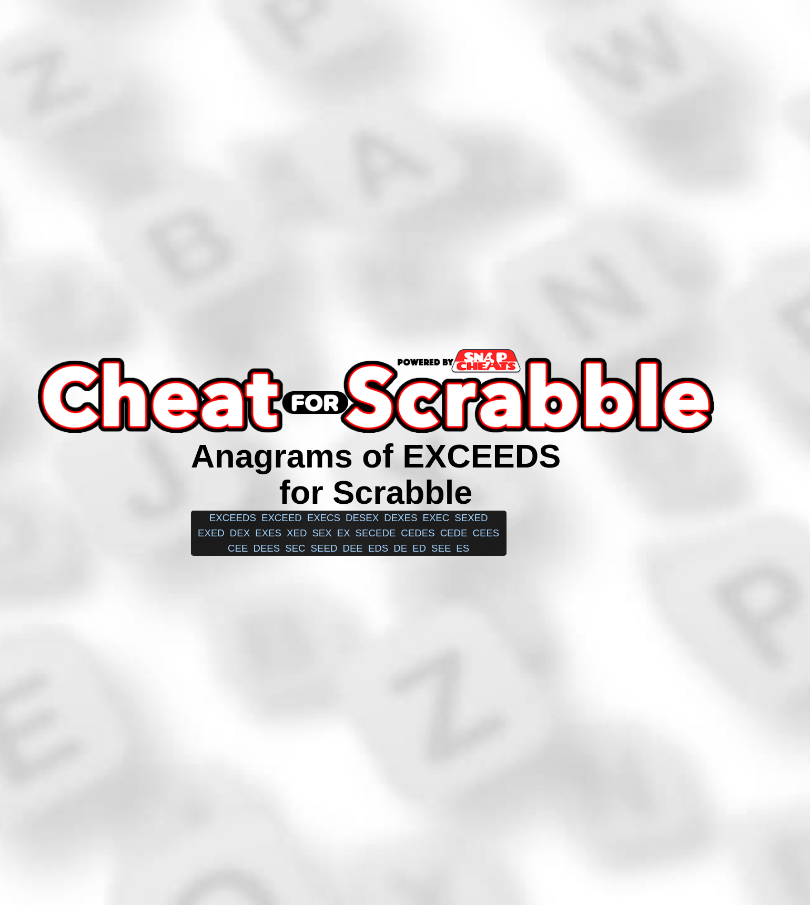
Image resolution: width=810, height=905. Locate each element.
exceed (281, 517)
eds (378, 548)
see (441, 548)
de (400, 548)
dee (352, 548)
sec (295, 548)
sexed (471, 517)
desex (362, 517)
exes (268, 532)
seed (324, 548)
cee (238, 548)
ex (343, 532)
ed (419, 548)
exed (211, 532)
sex (321, 532)
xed (297, 532)
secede (376, 532)
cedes (417, 532)
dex (240, 532)
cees (485, 532)
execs (323, 517)
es (462, 548)
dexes (400, 517)
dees (266, 548)
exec (435, 517)
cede (454, 532)
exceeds (232, 517)
